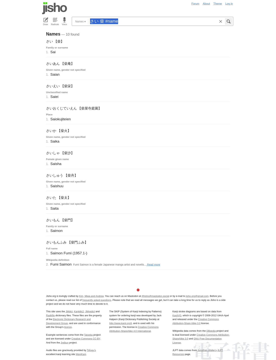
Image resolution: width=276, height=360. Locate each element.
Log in (229, 3)
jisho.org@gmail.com (197, 296)
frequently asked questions (96, 300)
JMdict (69, 311)
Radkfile (50, 315)
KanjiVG (176, 315)
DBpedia (211, 330)
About (206, 3)
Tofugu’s (91, 350)
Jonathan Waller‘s (207, 350)
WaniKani (81, 354)
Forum (195, 3)
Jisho (54, 8)
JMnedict (90, 311)
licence (68, 327)
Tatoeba (88, 334)
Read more (153, 264)
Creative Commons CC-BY (85, 338)
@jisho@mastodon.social (155, 296)
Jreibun (65, 342)
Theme (217, 3)
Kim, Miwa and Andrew (91, 296)
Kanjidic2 (79, 311)
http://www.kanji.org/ (120, 323)
